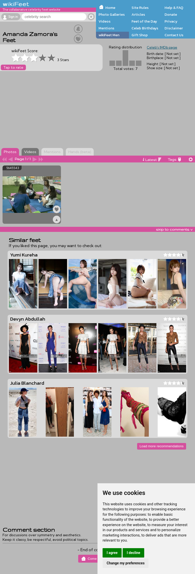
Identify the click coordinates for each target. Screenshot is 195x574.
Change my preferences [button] (125, 563)
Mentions (106, 28)
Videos (104, 21)
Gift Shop (140, 35)
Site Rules (140, 7)
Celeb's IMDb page (162, 47)
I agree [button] (112, 553)
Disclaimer (174, 28)
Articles (138, 14)
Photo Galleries (112, 14)
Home (110, 7)
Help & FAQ (174, 7)
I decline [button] (133, 553)
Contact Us (174, 35)
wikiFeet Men (109, 35)
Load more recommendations (162, 446)
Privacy (171, 21)
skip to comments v (174, 229)
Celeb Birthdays (145, 28)
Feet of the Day (144, 21)
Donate (171, 14)
